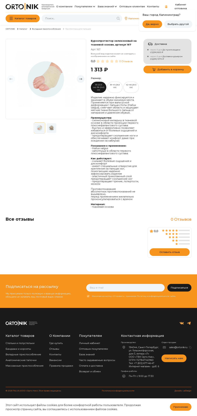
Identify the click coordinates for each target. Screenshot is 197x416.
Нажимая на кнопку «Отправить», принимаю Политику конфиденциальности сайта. (134, 296)
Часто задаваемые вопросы (97, 360)
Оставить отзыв (170, 252)
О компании (64, 6)
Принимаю (180, 406)
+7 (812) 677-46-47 (144, 363)
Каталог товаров (25, 18)
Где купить (56, 343)
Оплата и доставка (91, 365)
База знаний (106, 6)
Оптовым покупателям (93, 348)
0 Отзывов (126, 61)
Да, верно (152, 24)
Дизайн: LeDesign (183, 390)
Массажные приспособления (24, 365)
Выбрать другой (178, 24)
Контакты (153, 6)
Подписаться (179, 287)
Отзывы (54, 348)
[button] (80, 79)
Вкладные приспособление (23, 354)
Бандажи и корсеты (18, 348)
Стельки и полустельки (20, 343)
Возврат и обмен (90, 371)
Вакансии (55, 360)
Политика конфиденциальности (118, 390)
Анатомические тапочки (21, 360)
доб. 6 (155, 366)
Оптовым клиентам (132, 6)
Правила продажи (61, 365)
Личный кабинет (89, 343)
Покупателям (83, 6)
